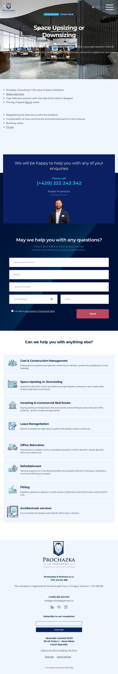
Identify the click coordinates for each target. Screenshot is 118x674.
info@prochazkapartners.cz (59, 600)
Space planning (15, 94)
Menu (109, 7)
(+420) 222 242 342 (59, 183)
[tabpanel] (59, 39)
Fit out (10, 127)
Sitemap (49, 656)
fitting (28, 102)
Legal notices (64, 656)
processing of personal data (40, 311)
